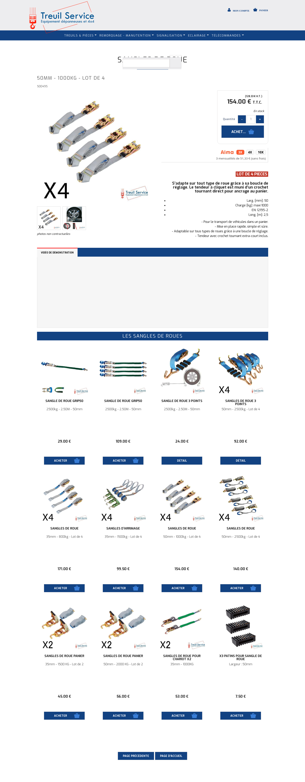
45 (64, 696)
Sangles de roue (64, 528)
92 (240, 441)
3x (240, 152)
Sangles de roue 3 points (240, 402)
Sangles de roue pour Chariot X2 (182, 657)
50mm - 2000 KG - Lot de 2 (123, 664)
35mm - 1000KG (182, 664)
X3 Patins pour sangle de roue (240, 657)
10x (260, 152)
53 (181, 696)
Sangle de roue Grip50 (64, 401)
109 (123, 441)
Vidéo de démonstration (57, 252)
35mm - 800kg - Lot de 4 (64, 536)
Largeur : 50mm (240, 664)
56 (123, 696)
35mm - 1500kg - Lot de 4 (123, 536)
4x (250, 152)
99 (123, 569)
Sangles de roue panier (64, 656)
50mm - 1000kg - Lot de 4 (182, 536)
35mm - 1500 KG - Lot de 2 (64, 664)
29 (64, 441)
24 (182, 441)
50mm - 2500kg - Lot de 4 (241, 409)
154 (182, 569)
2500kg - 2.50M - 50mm (64, 409)
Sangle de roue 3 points (181, 401)
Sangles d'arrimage (123, 528)
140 (240, 569)
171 (64, 569)
